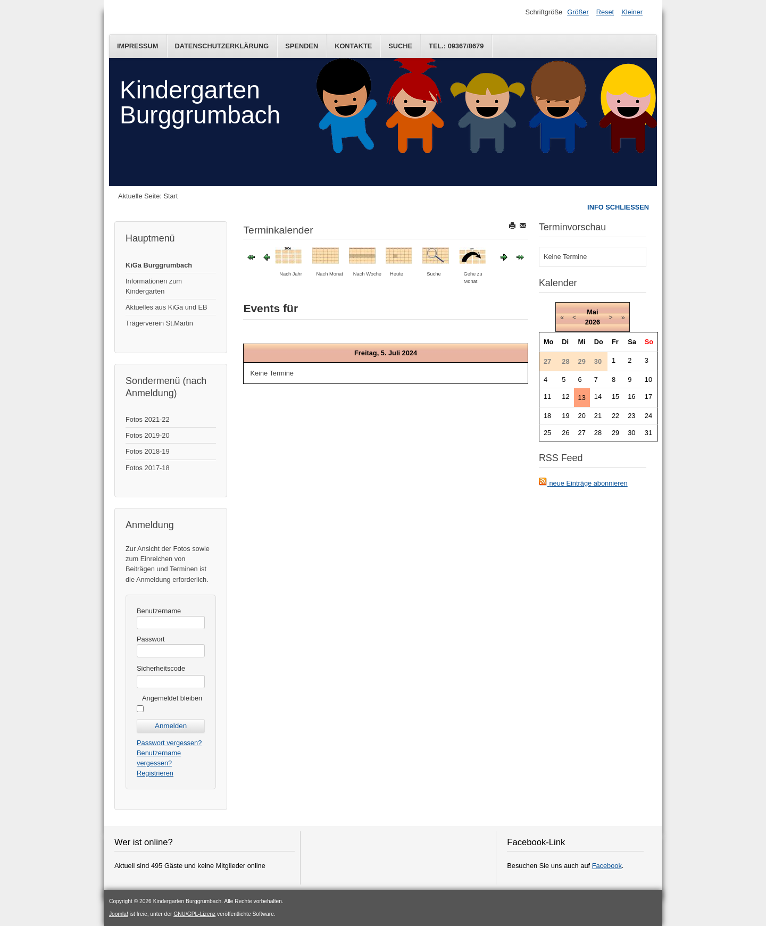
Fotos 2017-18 (148, 468)
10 (648, 379)
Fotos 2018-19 (148, 451)
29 (615, 433)
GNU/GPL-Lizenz (194, 914)
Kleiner (632, 12)
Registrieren (155, 773)
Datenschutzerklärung (222, 46)
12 (565, 397)
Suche (400, 46)
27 (582, 433)
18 (547, 416)
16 (631, 397)
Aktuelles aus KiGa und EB (166, 307)
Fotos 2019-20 (148, 435)
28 (598, 433)
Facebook (607, 866)
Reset (605, 12)
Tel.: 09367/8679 (456, 46)
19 (565, 416)
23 (631, 416)
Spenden (301, 46)
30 (631, 433)
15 (615, 397)
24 (648, 416)
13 (582, 398)
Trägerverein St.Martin (159, 323)
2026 (592, 322)
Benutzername (159, 611)
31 (648, 433)
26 (565, 433)
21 (598, 416)
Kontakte (353, 46)
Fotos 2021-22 (148, 419)
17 (648, 397)
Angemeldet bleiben (172, 698)
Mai (592, 312)
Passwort (151, 639)
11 (547, 397)
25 (547, 433)
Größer (578, 12)
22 (615, 416)
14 (598, 397)
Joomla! (118, 914)
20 (582, 416)
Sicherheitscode (161, 668)
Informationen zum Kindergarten (154, 286)
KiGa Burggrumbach (159, 265)
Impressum (138, 46)
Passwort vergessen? (169, 743)
